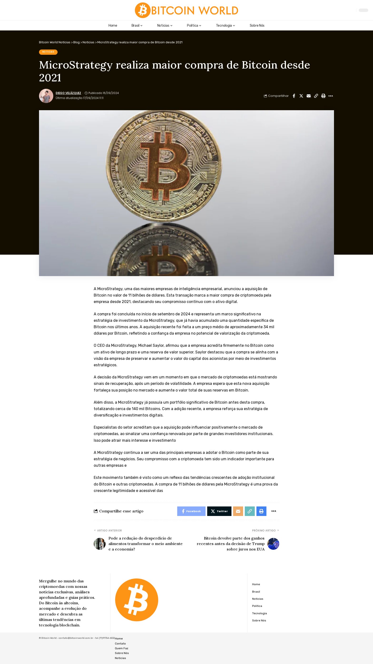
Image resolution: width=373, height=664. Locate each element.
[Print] (323, 96)
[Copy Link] (316, 96)
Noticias (48, 52)
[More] (330, 96)
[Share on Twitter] (301, 96)
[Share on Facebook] (293, 96)
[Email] (308, 96)
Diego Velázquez (68, 93)
